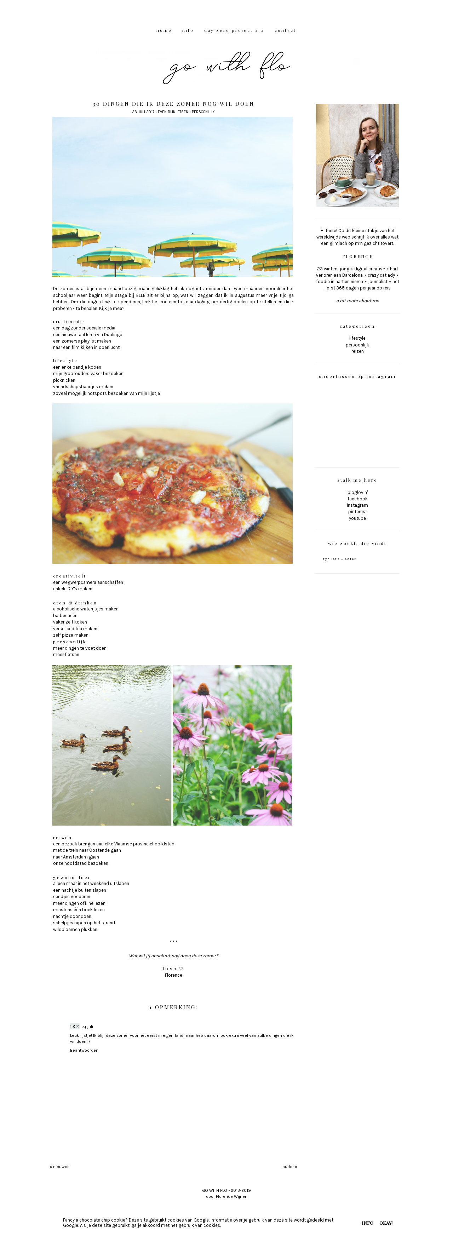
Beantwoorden (84, 1050)
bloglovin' (358, 492)
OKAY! (385, 1223)
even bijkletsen (173, 112)
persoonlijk (203, 112)
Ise (75, 1026)
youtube (357, 518)
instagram (357, 505)
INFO (188, 30)
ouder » (289, 1166)
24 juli (87, 1026)
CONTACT (285, 30)
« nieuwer (59, 1166)
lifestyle (357, 338)
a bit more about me (357, 300)
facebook (358, 498)
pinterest (357, 511)
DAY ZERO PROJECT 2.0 (234, 30)
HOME (164, 30)
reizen (357, 351)
